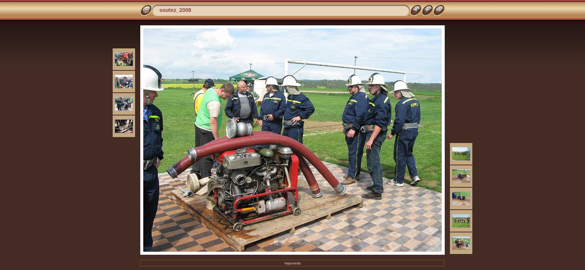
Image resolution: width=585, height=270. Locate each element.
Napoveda (292, 263)
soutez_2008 (175, 10)
